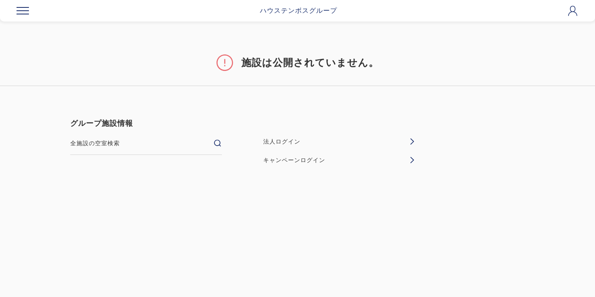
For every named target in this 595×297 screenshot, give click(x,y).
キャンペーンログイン (339, 160)
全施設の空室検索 (146, 143)
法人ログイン (339, 141)
